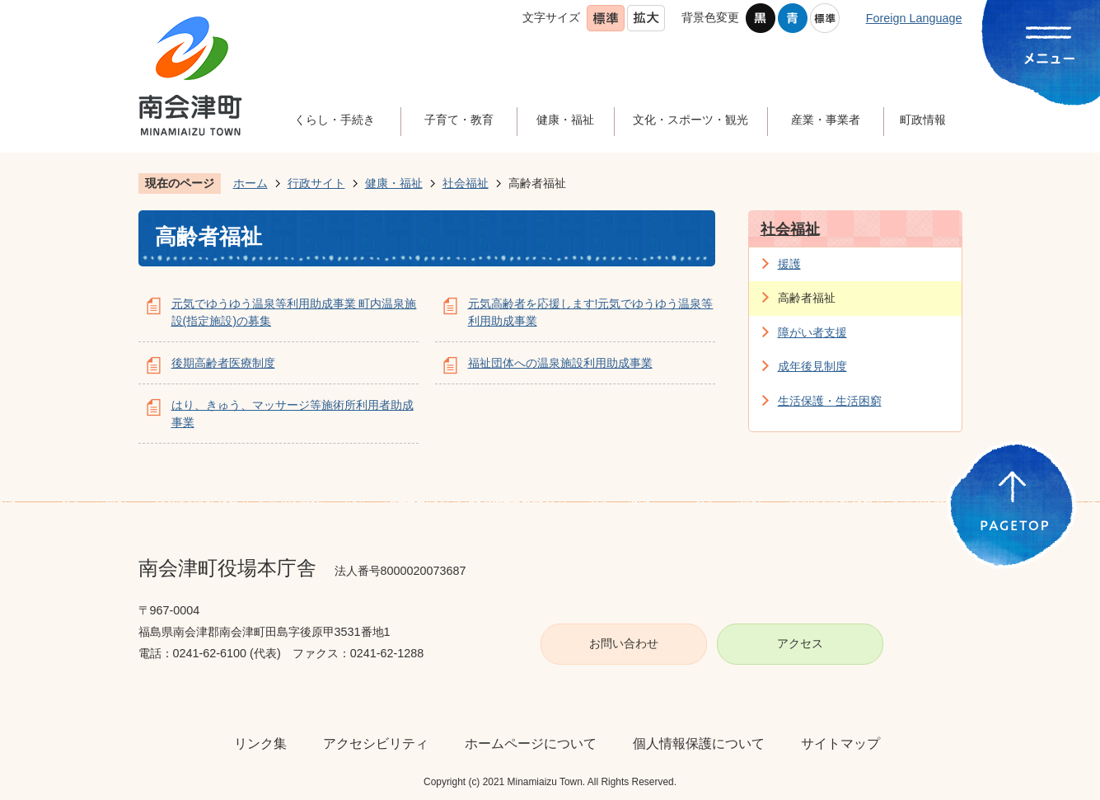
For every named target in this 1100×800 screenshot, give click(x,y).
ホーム (250, 183)
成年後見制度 (812, 366)
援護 (789, 264)
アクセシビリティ (375, 743)
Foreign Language (914, 18)
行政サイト (316, 183)
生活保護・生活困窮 (830, 400)
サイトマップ (840, 743)
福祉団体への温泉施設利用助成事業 (560, 362)
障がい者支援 (812, 332)
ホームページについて (531, 743)
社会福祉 (465, 183)
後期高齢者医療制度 (223, 362)
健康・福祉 (394, 183)
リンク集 (260, 743)
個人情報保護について (699, 743)
